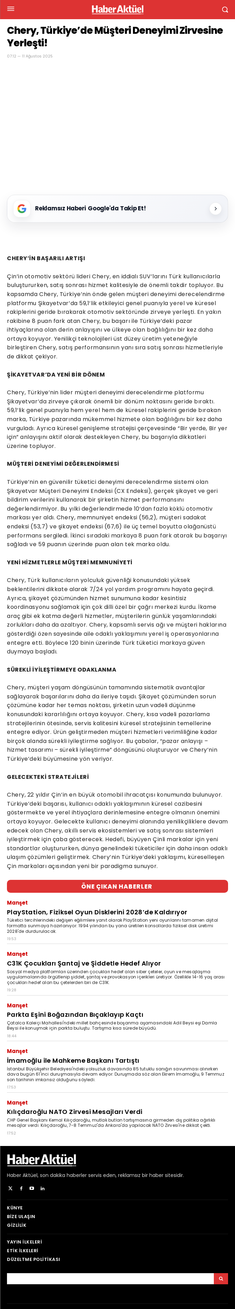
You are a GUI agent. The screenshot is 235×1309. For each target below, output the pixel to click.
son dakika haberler (63, 1175)
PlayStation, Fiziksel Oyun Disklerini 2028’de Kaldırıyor (97, 912)
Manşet (17, 902)
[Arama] (221, 1278)
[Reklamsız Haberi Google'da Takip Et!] (117, 209)
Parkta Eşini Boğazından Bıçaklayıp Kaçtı (75, 1014)
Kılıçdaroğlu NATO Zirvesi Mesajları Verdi (74, 1111)
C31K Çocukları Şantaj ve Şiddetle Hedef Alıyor (84, 963)
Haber (14, 1175)
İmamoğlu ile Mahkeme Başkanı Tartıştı (73, 1060)
